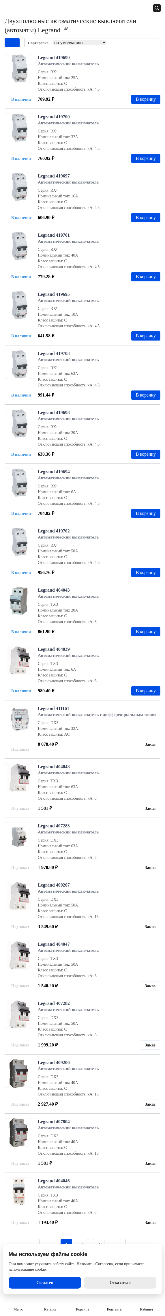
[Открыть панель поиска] (157, 8)
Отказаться (120, 1283)
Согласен (44, 1283)
